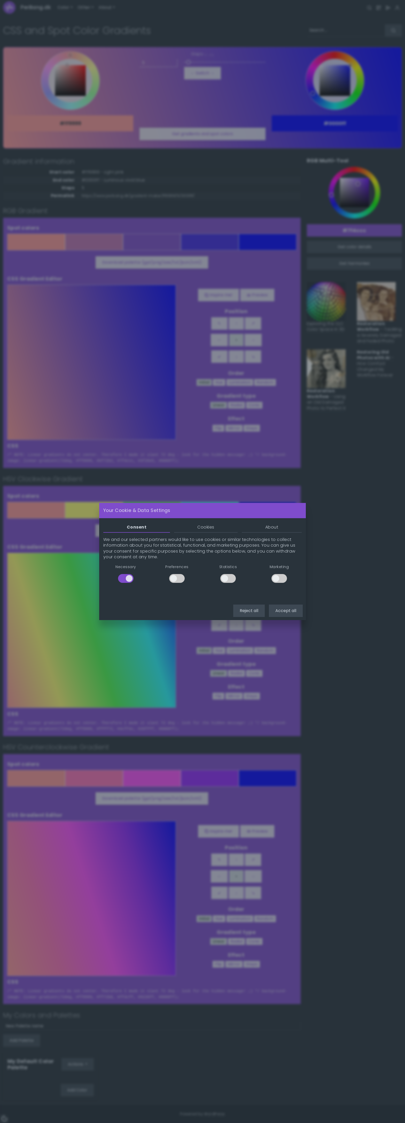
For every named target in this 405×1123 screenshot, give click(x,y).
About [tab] (271, 527)
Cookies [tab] (205, 527)
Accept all (285, 611)
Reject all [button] (249, 611)
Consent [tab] (136, 527)
